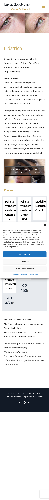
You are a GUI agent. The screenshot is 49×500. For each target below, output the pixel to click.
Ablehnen (24, 261)
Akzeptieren (24, 254)
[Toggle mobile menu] (43, 6)
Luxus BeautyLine (33, 393)
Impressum (34, 275)
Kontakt (40, 397)
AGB (34, 397)
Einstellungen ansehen (24, 269)
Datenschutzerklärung (20, 275)
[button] (45, 225)
